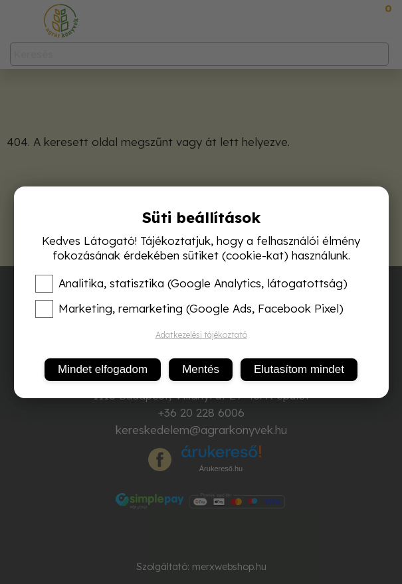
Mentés (200, 369)
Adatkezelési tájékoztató (201, 335)
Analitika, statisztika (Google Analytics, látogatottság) (191, 283)
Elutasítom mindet (299, 369)
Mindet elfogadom (103, 369)
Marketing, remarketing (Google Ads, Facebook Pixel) (189, 309)
